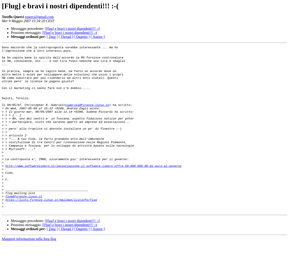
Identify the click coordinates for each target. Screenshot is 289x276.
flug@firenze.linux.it (23, 227)
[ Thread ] (66, 37)
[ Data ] (52, 37)
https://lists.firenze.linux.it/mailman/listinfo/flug (51, 231)
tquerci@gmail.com (39, 17)
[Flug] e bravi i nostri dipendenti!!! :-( (72, 28)
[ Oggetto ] (82, 37)
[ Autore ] (98, 37)
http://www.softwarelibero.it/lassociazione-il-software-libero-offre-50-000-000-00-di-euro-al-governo (93, 190)
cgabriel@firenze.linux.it (87, 117)
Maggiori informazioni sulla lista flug (29, 272)
